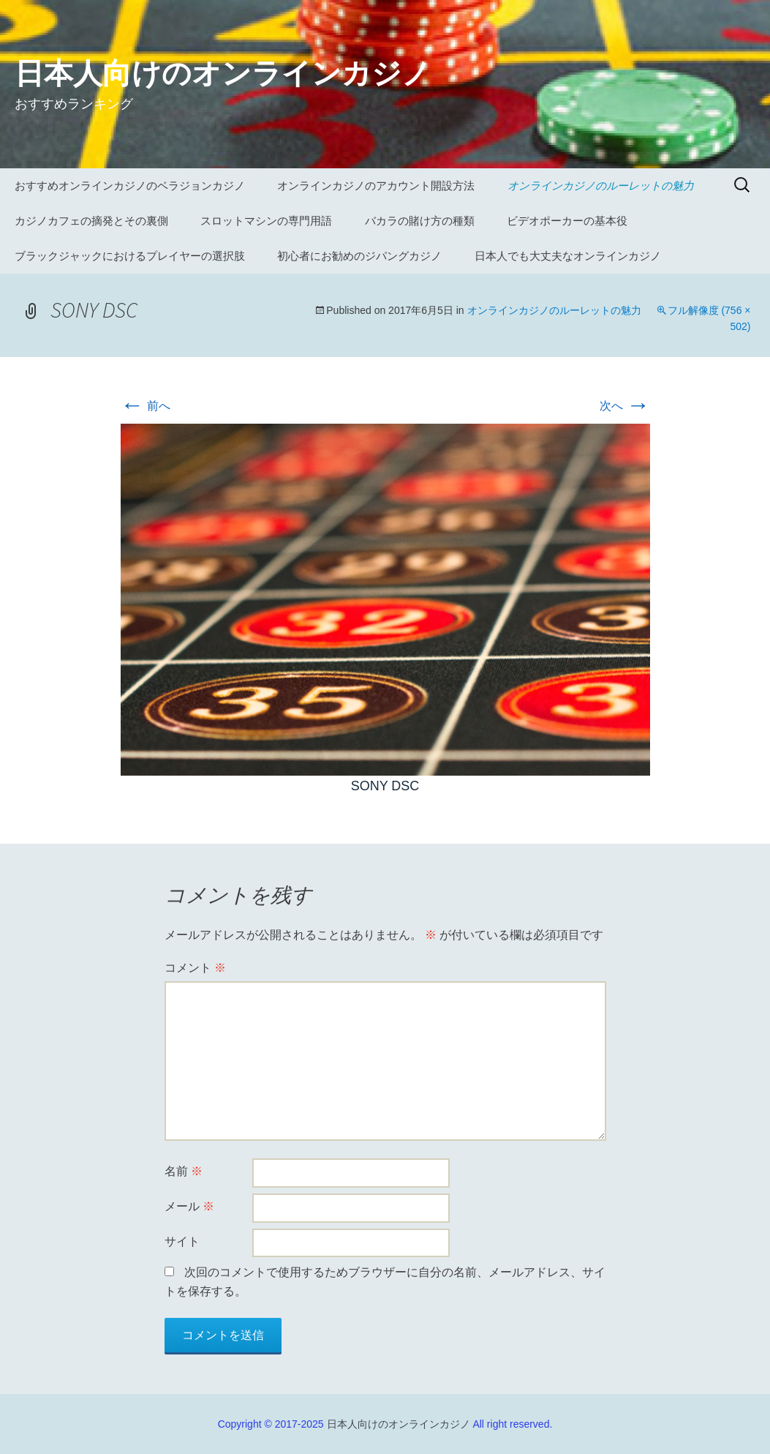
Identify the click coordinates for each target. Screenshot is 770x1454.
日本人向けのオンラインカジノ (398, 1424)
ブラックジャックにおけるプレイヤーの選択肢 (130, 256)
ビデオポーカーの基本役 (567, 220)
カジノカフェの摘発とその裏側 (91, 220)
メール (189, 1206)
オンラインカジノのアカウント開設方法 (376, 185)
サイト (182, 1241)
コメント (195, 968)
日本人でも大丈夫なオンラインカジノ (568, 256)
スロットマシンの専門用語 (266, 220)
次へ (624, 406)
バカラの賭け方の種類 (420, 220)
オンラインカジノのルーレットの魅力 (600, 185)
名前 (184, 1171)
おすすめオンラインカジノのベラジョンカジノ (130, 185)
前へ (145, 406)
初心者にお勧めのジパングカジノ (359, 256)
